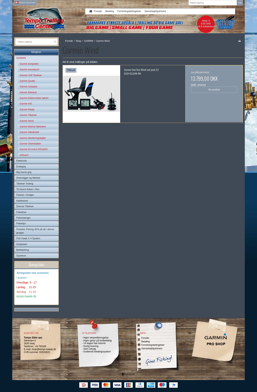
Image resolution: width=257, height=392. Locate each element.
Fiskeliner (21, 212)
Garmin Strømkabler (30, 143)
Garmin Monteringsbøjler (33, 138)
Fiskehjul (21, 223)
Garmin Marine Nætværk (33, 126)
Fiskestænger (23, 217)
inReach (24, 155)
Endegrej (21, 166)
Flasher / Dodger (25, 195)
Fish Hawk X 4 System (28, 238)
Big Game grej (23, 172)
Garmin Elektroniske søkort (34, 98)
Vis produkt (214, 89)
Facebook (128, 374)
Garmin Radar (27, 109)
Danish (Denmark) (25, 2)
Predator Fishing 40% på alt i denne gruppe (35, 231)
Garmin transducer (29, 69)
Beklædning (22, 250)
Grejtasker (21, 244)
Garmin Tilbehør (28, 115)
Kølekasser (22, 200)
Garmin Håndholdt (29, 132)
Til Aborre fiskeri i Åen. (28, 189)
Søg (239, 2)
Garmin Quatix (27, 81)
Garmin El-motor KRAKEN (34, 149)
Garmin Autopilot (28, 86)
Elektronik (21, 160)
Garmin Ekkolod (28, 92)
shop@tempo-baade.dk (44, 349)
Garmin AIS (26, 103)
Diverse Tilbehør (25, 206)
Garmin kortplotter (29, 64)
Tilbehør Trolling (24, 183)
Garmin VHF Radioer (31, 75)
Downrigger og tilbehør (28, 177)
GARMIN (21, 58)
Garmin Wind (27, 121)
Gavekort (21, 255)
